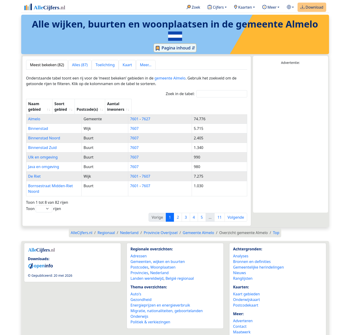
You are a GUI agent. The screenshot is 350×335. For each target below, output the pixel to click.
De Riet (34, 170)
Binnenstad (38, 122)
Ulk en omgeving (43, 151)
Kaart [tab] (127, 64)
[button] (290, 7)
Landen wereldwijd (147, 267)
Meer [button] (269, 7)
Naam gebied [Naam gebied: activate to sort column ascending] (40, 103)
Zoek (193, 7)
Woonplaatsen (163, 256)
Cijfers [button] (216, 7)
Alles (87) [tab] (80, 64)
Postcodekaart (245, 294)
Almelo (34, 113)
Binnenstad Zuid (42, 142)
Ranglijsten (243, 267)
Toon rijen (43, 197)
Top (276, 221)
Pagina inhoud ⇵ (175, 48)
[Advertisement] (290, 139)
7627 (183, 113)
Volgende (236, 206)
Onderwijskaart (246, 288)
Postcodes (140, 256)
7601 (171, 113)
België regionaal (180, 267)
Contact (240, 315)
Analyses (241, 244)
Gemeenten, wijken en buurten (158, 250)
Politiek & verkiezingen (150, 310)
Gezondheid (141, 288)
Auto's (136, 282)
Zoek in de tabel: (206, 93)
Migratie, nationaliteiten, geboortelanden (167, 299)
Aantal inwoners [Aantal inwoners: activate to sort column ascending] (218, 103)
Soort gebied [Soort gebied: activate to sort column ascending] (140, 103)
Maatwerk (242, 320)
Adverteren (243, 309)
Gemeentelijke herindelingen (258, 256)
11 (219, 206)
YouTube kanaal (247, 326)
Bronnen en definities (252, 250)
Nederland (159, 261)
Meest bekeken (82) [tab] (47, 64)
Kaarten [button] (243, 7)
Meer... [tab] (145, 64)
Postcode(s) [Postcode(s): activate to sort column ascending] (177, 103)
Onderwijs (139, 305)
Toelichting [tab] (105, 64)
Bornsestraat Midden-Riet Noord (56, 180)
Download (311, 7)
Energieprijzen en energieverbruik (160, 294)
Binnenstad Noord (44, 132)
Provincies (139, 261)
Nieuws (239, 261)
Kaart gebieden (246, 282)
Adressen (139, 244)
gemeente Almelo (170, 78)
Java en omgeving (43, 161)
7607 (171, 122)
